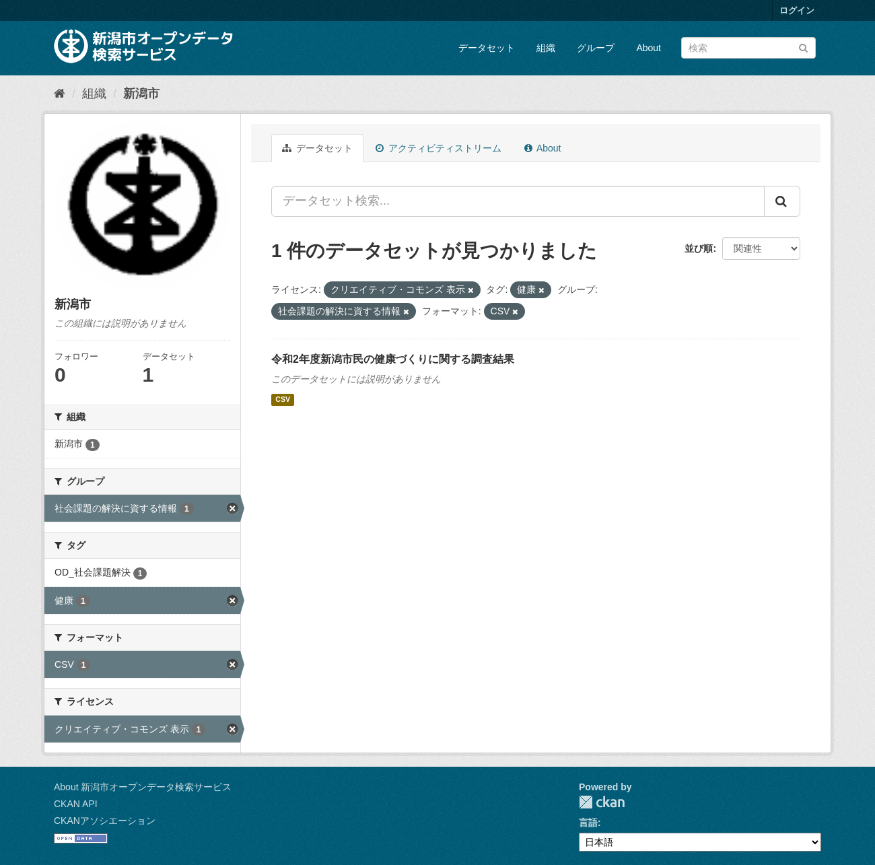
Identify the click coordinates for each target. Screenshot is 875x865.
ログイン (796, 10)
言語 (588, 822)
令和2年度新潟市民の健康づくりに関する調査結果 (392, 359)
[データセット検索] (748, 48)
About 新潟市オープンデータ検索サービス (143, 787)
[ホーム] (59, 93)
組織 (545, 47)
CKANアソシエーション (104, 820)
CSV (282, 400)
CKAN (602, 802)
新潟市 (141, 93)
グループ (596, 47)
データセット (486, 47)
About (648, 47)
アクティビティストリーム (438, 148)
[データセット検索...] (518, 201)
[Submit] (803, 47)
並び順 (699, 248)
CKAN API (76, 803)
